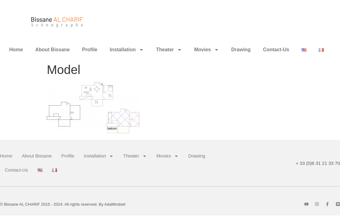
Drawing (241, 49)
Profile (89, 49)
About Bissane (52, 49)
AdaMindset (115, 204)
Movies (206, 49)
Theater (169, 49)
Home (16, 49)
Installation (127, 49)
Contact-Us (276, 49)
